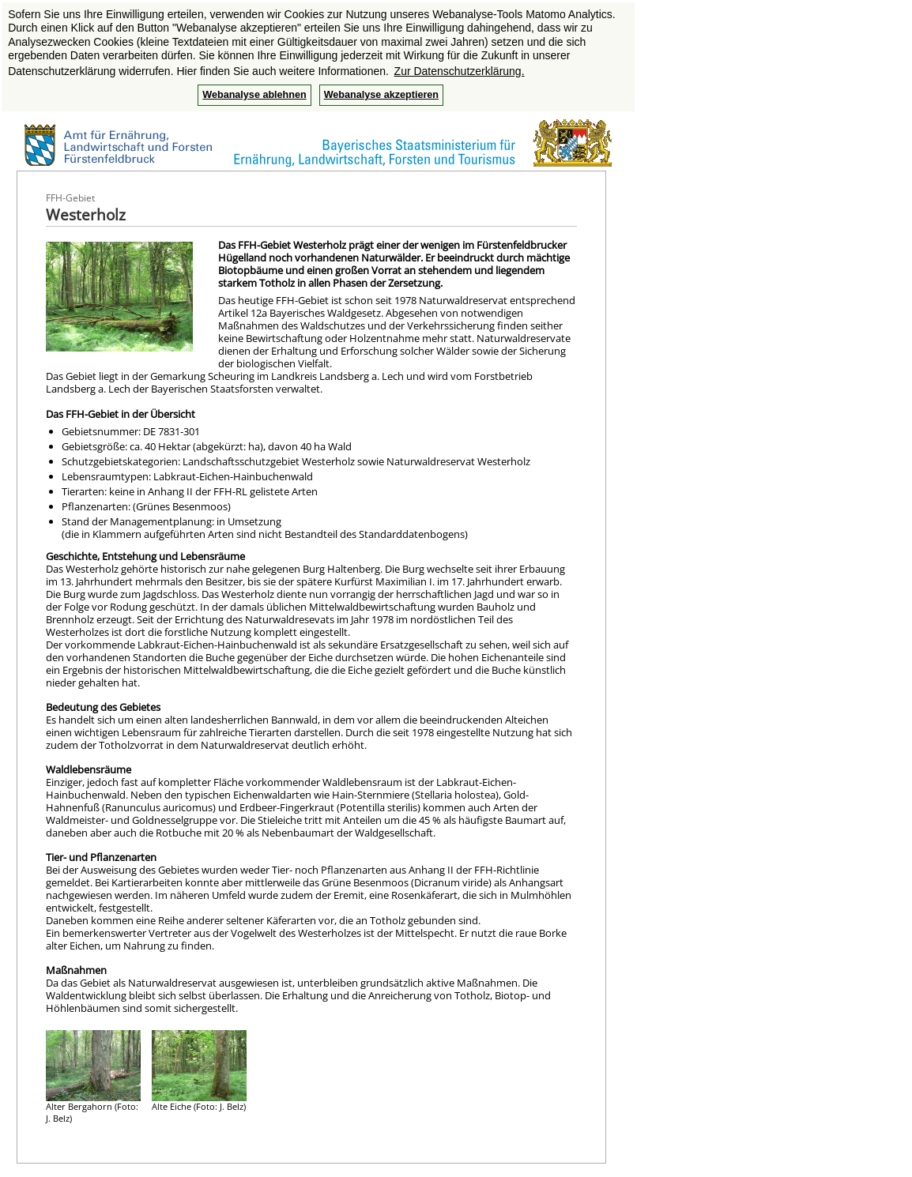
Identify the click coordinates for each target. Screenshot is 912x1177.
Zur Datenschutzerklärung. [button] (459, 71)
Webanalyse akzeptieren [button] (381, 94)
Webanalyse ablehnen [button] (254, 94)
